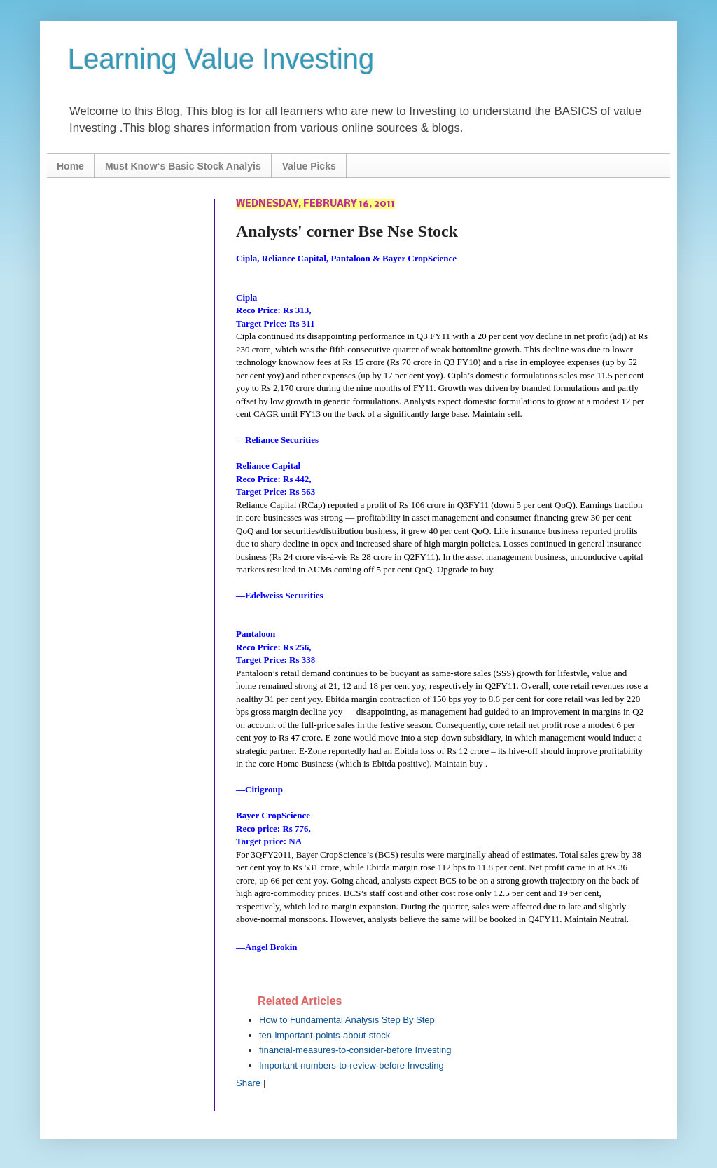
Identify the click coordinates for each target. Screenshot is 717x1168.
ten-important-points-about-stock (324, 1035)
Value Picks (309, 166)
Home (70, 166)
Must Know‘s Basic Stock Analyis (183, 166)
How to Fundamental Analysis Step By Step (347, 1020)
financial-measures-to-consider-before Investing (355, 1050)
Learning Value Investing (221, 58)
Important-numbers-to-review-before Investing (351, 1065)
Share (248, 1083)
